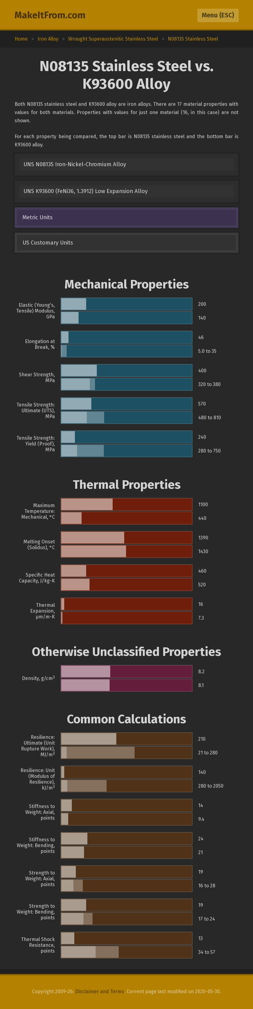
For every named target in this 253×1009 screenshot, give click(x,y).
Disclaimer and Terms (99, 991)
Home (21, 39)
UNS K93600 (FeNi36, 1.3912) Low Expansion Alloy (85, 191)
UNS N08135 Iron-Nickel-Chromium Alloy (74, 164)
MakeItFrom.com (50, 15)
